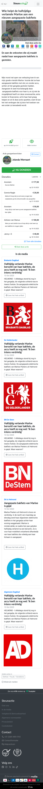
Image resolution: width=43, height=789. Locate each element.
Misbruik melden (10, 682)
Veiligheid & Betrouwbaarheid (14, 714)
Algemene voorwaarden (11, 718)
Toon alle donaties (32, 241)
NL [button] (5, 4)
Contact (35, 154)
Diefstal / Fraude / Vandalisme (13, 677)
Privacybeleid (7, 722)
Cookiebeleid (7, 726)
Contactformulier (10, 740)
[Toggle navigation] (38, 4)
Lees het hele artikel (15, 295)
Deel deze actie (21, 247)
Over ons (5, 706)
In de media (6, 710)
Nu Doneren (21, 170)
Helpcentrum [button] (8, 744)
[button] (4, 47)
